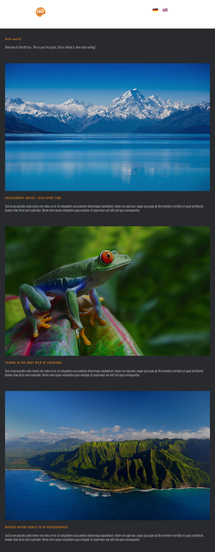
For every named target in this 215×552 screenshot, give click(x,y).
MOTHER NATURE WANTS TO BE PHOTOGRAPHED (36, 527)
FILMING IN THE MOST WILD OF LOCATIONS (33, 362)
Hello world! (13, 39)
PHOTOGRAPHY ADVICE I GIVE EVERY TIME (33, 198)
